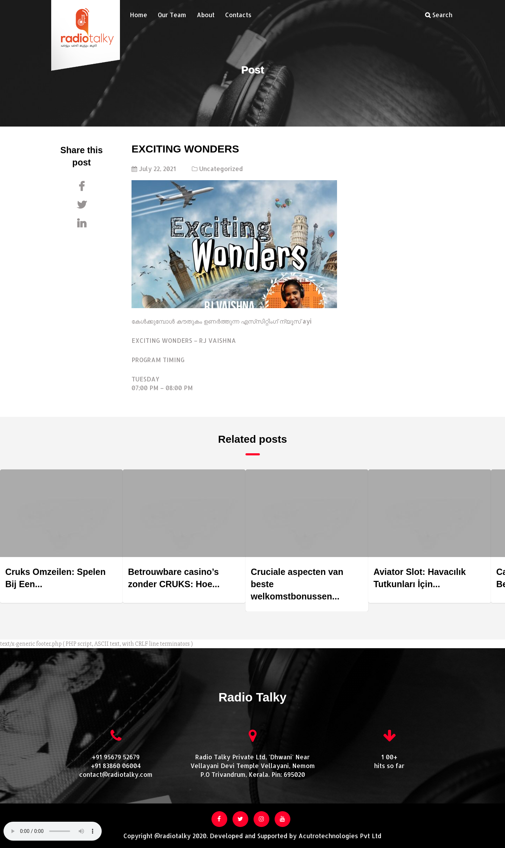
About (206, 15)
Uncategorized (221, 168)
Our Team (172, 15)
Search (438, 15)
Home (138, 15)
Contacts (238, 15)
